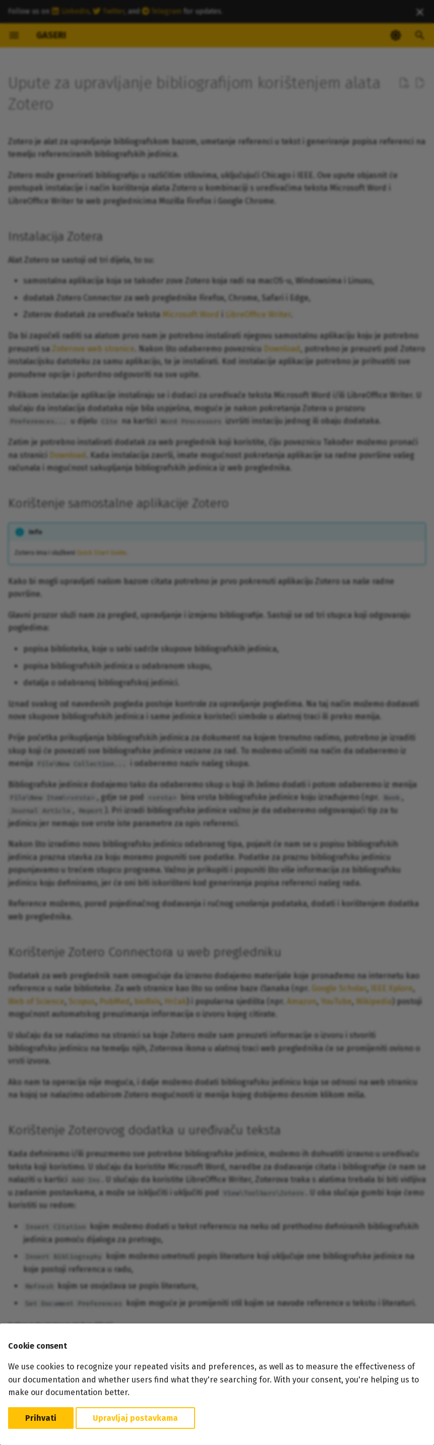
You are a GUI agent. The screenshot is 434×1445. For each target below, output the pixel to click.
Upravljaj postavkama (135, 1418)
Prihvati (40, 1418)
